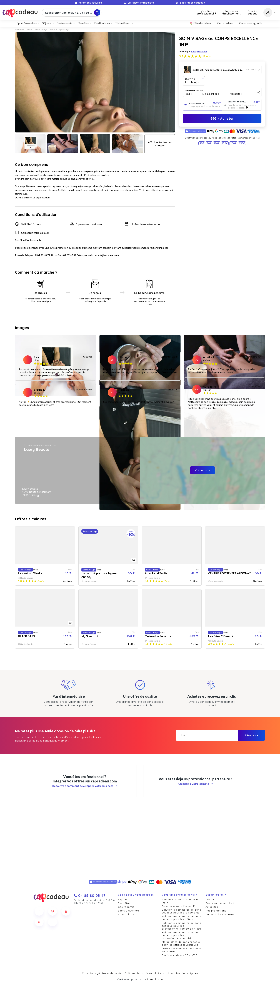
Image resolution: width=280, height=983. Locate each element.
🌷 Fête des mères (200, 23)
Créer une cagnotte (250, 23)
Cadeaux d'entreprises (220, 914)
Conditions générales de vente (102, 973)
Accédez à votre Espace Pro (180, 906)
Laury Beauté (199, 51)
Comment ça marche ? (220, 903)
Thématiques (123, 23)
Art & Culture (126, 914)
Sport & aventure (27, 23)
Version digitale (205, 103)
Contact (211, 899)
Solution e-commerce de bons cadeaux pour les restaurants (181, 911)
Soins (29, 29)
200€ (233, 143)
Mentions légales (187, 973)
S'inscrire (252, 804)
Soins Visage (41, 29)
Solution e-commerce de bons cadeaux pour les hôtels (181, 918)
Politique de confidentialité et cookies (148, 973)
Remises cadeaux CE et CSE (179, 955)
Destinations (102, 23)
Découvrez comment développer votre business (84, 855)
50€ (201, 143)
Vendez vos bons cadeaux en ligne (180, 901)
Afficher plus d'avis (140, 489)
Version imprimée (244, 102)
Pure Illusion (155, 979)
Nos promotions (216, 910)
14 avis (206, 56)
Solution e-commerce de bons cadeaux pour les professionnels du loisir (181, 935)
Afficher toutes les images (159, 144)
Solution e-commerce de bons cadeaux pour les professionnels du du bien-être (182, 926)
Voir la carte (202, 539)
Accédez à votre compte (195, 853)
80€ (209, 143)
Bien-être (83, 23)
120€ (216, 143)
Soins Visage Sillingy (59, 29)
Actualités (212, 906)
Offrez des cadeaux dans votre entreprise (182, 950)
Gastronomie (64, 23)
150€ (225, 143)
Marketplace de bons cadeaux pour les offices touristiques (181, 943)
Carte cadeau (225, 23)
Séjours (46, 23)
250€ (242, 143)
